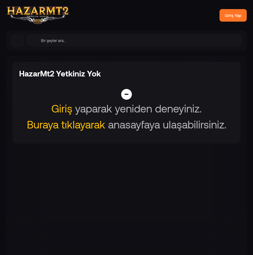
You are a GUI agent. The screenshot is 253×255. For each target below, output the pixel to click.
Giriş (61, 108)
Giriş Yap (233, 15)
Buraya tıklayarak (66, 124)
